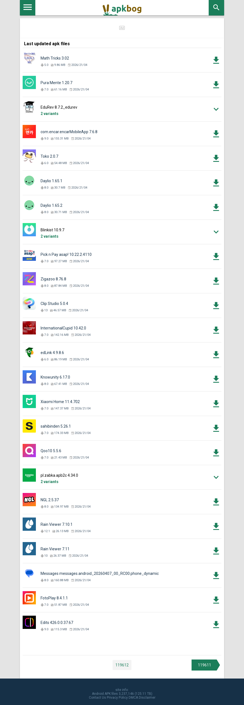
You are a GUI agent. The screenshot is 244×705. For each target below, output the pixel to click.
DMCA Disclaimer (142, 697)
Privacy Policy (117, 697)
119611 (204, 665)
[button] (122, 109)
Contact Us (97, 697)
